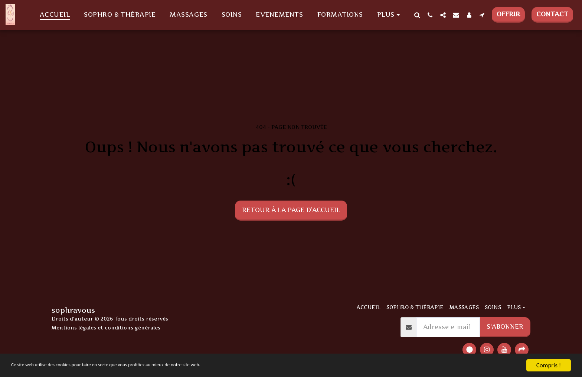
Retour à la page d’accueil (291, 210)
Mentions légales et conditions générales (106, 328)
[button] (417, 15)
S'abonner (505, 326)
